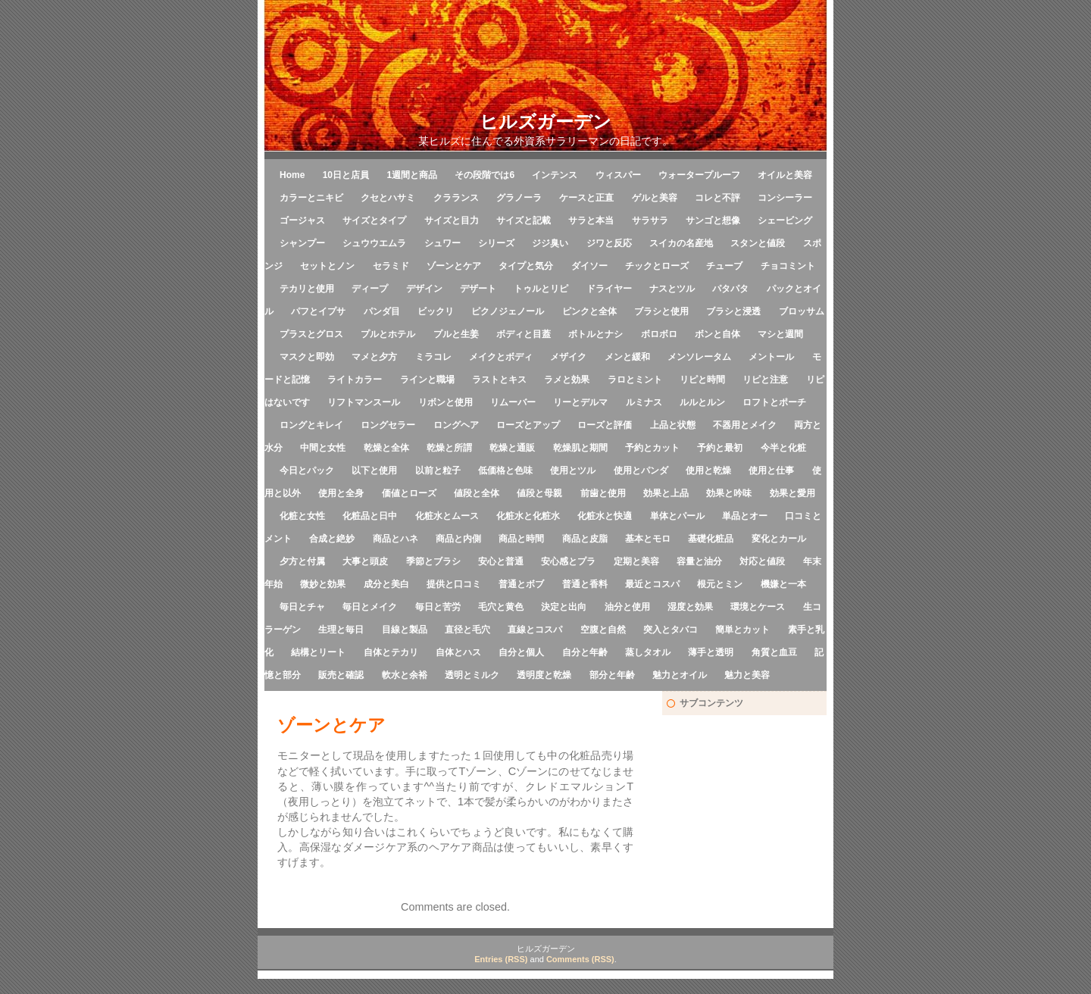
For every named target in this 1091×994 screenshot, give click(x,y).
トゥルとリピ (541, 288)
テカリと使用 (307, 288)
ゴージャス (302, 220)
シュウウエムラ (374, 243)
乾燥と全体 (386, 447)
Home (292, 175)
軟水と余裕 (404, 675)
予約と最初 (719, 447)
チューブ (724, 266)
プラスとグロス (311, 334)
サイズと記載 (523, 220)
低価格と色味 (505, 470)
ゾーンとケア (454, 266)
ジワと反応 (609, 243)
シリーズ (496, 243)
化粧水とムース (447, 516)
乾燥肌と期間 (580, 447)
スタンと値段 (757, 243)
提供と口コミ (454, 584)
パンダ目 (382, 311)
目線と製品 (404, 629)
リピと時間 (702, 379)
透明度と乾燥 (544, 675)
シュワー (442, 243)
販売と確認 (341, 675)
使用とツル (573, 470)
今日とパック (307, 470)
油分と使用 (627, 607)
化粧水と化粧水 (528, 516)
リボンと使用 (445, 402)
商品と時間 (521, 538)
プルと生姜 (456, 334)
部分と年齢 (612, 675)
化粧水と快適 (604, 516)
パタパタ (730, 288)
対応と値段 (762, 561)
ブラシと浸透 (733, 311)
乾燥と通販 (512, 447)
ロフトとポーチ (774, 402)
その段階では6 (484, 175)
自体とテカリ (391, 652)
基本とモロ (648, 538)
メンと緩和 (627, 357)
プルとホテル (388, 334)
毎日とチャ (302, 607)
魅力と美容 (747, 675)
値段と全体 (476, 493)
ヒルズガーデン (545, 121)
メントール (771, 357)
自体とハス (458, 652)
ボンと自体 (717, 334)
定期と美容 (636, 561)
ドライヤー (609, 288)
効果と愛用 (792, 493)
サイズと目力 (451, 220)
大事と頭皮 (365, 561)
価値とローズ (409, 493)
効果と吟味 (729, 493)
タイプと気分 (526, 266)
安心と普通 (501, 561)
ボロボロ (659, 334)
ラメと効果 (566, 379)
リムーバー (513, 402)
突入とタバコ (670, 629)
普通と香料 (585, 584)
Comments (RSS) (580, 959)
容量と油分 (699, 561)
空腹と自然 (603, 629)
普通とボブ (521, 584)
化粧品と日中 (369, 516)
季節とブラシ (433, 561)
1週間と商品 (411, 175)
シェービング (785, 220)
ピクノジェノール (507, 311)
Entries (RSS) (500, 959)
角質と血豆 (774, 652)
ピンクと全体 (589, 311)
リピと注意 (765, 379)
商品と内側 (458, 538)
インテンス (554, 175)
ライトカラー (354, 379)
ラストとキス (499, 379)
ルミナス (644, 402)
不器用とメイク (745, 425)
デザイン (424, 288)
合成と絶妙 (332, 538)
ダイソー (589, 266)
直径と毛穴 (467, 629)
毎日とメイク (369, 607)
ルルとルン (702, 402)
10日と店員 (346, 175)
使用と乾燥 (708, 470)
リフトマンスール (363, 402)
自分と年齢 (585, 652)
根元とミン (719, 584)
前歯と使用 (603, 493)
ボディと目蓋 (523, 334)
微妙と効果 (322, 584)
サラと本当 (591, 220)
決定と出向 (563, 607)
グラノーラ (519, 197)
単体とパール (677, 516)
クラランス (456, 197)
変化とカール (779, 538)
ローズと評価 (604, 425)
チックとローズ (657, 266)
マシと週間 (780, 334)
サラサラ (650, 220)
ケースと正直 (586, 197)
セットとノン (327, 266)
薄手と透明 (710, 652)
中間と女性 (322, 447)
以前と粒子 (438, 470)
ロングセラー (388, 425)
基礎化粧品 (710, 538)
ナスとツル (672, 288)
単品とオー (744, 516)
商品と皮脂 (585, 538)
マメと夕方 (374, 357)
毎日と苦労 (438, 607)
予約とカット (652, 447)
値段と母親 (539, 493)
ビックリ (435, 311)
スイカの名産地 (681, 243)
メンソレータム (699, 357)
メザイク (568, 357)
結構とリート (318, 652)
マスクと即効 (307, 357)
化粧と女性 (302, 516)
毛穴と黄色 (501, 607)
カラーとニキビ (311, 197)
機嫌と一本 (783, 584)
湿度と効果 (690, 607)
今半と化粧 (783, 447)
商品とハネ (395, 538)
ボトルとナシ (595, 334)
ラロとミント (635, 379)
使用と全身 (341, 493)
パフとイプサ (318, 311)
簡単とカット (742, 629)
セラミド (391, 266)
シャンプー (302, 243)
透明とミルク (472, 675)
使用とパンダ (641, 470)
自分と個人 (521, 652)
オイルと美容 (785, 175)
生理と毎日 (341, 629)
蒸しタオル (648, 652)
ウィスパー (618, 175)
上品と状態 (673, 425)
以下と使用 (374, 470)
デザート (478, 288)
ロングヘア (456, 425)
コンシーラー (785, 197)
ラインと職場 (427, 379)
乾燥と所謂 (449, 447)
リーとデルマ (580, 402)
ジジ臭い (550, 243)
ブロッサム (801, 311)
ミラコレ (433, 357)
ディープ (370, 288)
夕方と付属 (302, 561)
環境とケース (757, 607)
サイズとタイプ (374, 220)
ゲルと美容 (654, 197)
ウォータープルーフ (699, 175)
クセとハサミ (388, 197)
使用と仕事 (771, 470)
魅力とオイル (679, 675)
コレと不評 (717, 197)
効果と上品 (666, 493)
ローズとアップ (528, 425)
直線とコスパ (535, 629)
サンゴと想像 (713, 220)
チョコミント (788, 266)
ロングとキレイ (311, 425)
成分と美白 (386, 584)
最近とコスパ (652, 584)
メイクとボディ (501, 357)
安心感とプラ (568, 561)
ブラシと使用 (661, 311)
